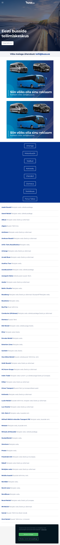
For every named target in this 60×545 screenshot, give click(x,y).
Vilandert (30, 176)
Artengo (30, 146)
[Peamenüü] (2, 2)
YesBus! (30, 161)
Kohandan (44, 529)
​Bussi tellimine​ (7, 43)
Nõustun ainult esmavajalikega (28, 539)
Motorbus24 (30, 153)
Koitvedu (30, 168)
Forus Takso (30, 199)
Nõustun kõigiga (28, 534)
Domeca (30, 184)
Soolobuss (30, 191)
